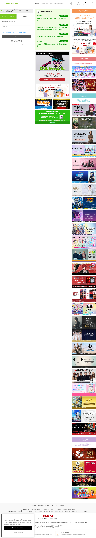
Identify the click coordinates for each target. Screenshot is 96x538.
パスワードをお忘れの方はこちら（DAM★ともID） (14, 32)
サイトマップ (33, 505)
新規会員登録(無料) (16, 41)
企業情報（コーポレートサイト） (80, 511)
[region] (17, 525)
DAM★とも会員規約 (56, 509)
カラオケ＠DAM (62, 505)
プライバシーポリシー (28, 511)
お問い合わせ (41, 505)
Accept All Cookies (17, 527)
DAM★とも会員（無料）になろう (52, 79)
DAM (48, 505)
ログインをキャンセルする (16, 45)
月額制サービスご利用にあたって (71, 509)
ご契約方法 (67, 511)
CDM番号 (25, 16)
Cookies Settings (18, 532)
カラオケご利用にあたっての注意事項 (40, 509)
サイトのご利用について (23, 509)
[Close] (32, 516)
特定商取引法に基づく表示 (14, 511)
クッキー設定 (38, 511)
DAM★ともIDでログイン (8, 16)
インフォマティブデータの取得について (53, 511)
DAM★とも (54, 505)
